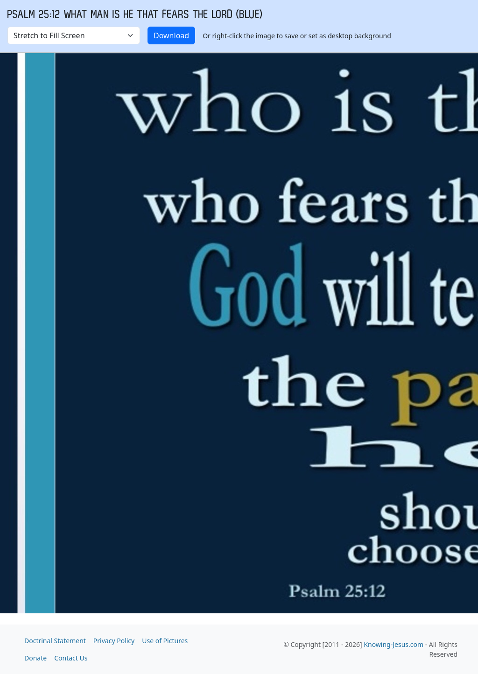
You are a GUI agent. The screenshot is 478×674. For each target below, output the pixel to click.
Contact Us (70, 657)
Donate (35, 657)
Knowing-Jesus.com (393, 644)
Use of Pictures (165, 640)
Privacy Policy (113, 640)
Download (171, 35)
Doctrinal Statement (55, 640)
